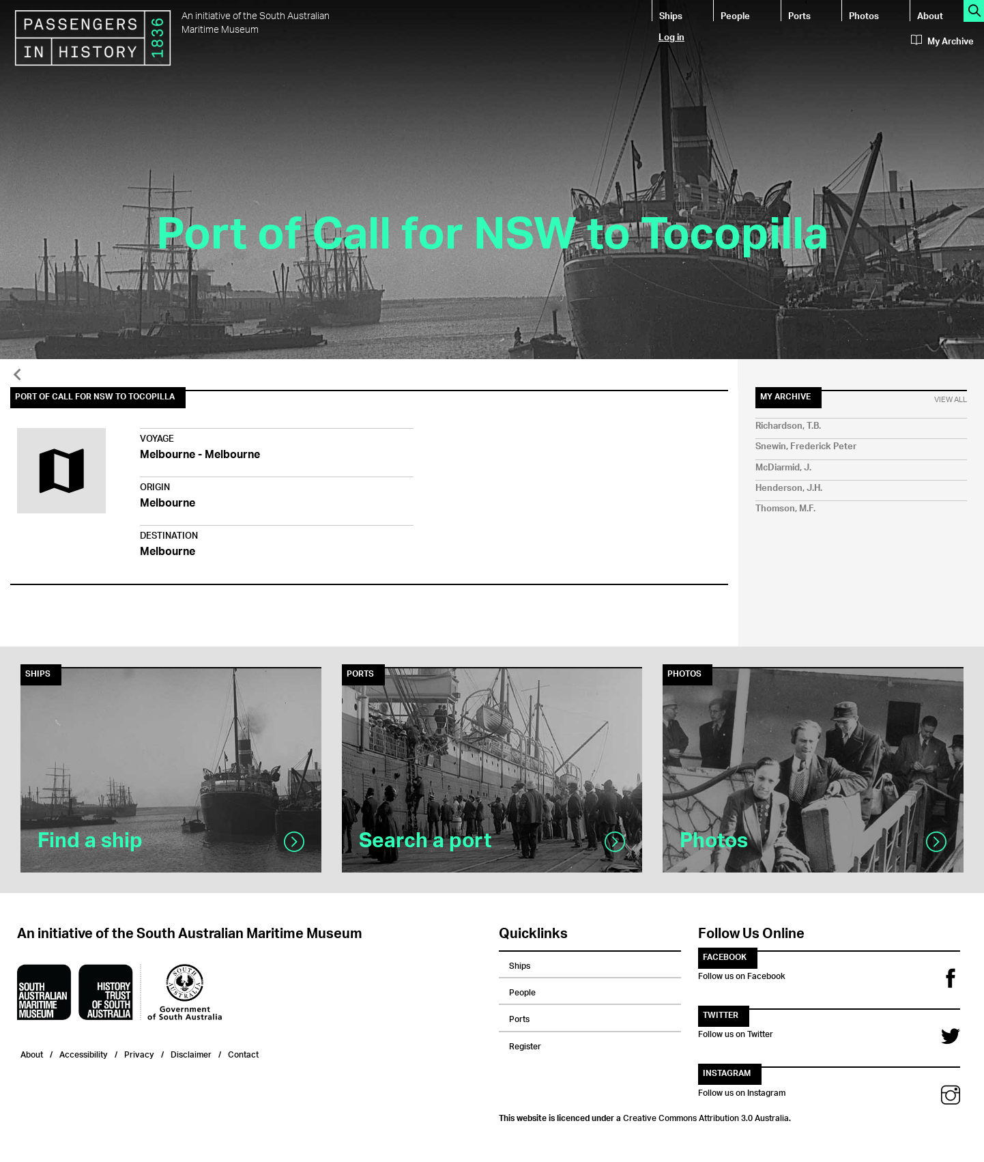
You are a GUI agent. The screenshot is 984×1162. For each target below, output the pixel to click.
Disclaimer (191, 1053)
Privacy (139, 1053)
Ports (799, 15)
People (735, 15)
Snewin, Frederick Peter (805, 447)
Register (525, 1044)
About (930, 15)
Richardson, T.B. (788, 426)
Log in (671, 36)
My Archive (942, 41)
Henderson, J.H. (788, 488)
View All (950, 400)
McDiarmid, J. (783, 468)
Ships (670, 15)
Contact (243, 1053)
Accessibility (83, 1053)
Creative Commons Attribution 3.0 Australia (706, 1116)
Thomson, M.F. (785, 509)
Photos (864, 15)
